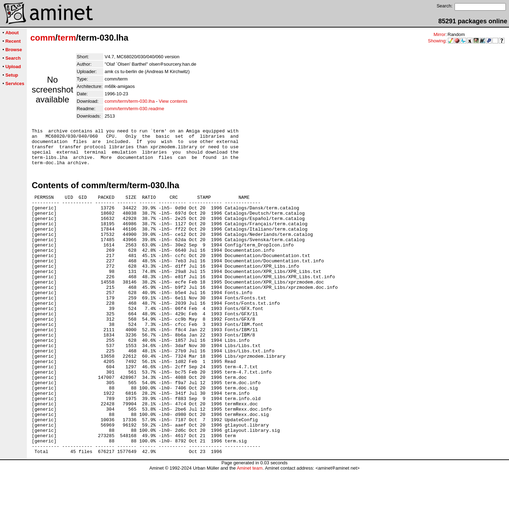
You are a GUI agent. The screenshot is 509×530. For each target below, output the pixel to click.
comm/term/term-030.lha (130, 101)
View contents (173, 101)
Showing (437, 40)
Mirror (439, 34)
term (67, 37)
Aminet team (250, 527)
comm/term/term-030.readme (134, 108)
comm (42, 37)
